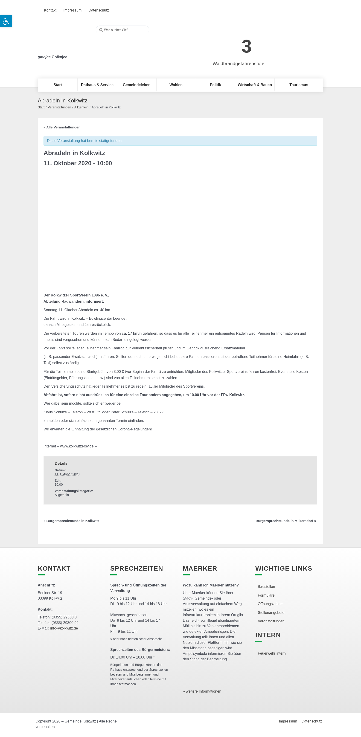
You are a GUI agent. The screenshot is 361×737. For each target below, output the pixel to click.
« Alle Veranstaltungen (62, 127)
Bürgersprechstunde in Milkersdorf (286, 521)
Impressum (288, 721)
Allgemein (81, 107)
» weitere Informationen (202, 691)
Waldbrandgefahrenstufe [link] (239, 63)
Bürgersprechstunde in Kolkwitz (71, 521)
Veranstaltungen (59, 107)
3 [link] (247, 46)
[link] (231, 44)
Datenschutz (312, 721)
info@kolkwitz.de (64, 628)
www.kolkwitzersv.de (77, 446)
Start (41, 107)
